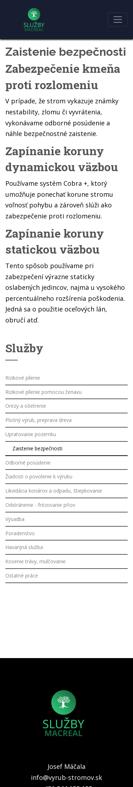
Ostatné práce (21, 575)
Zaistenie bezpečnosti (37, 448)
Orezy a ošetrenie (25, 405)
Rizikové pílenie (22, 377)
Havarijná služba (24, 547)
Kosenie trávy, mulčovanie (35, 561)
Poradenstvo (20, 533)
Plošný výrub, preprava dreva (38, 420)
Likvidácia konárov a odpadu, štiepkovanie (53, 490)
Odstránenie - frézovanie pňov (40, 504)
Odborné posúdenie (28, 462)
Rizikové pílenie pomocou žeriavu (43, 392)
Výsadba (14, 519)
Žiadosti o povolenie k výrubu (38, 476)
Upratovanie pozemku (30, 434)
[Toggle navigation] (118, 19)
